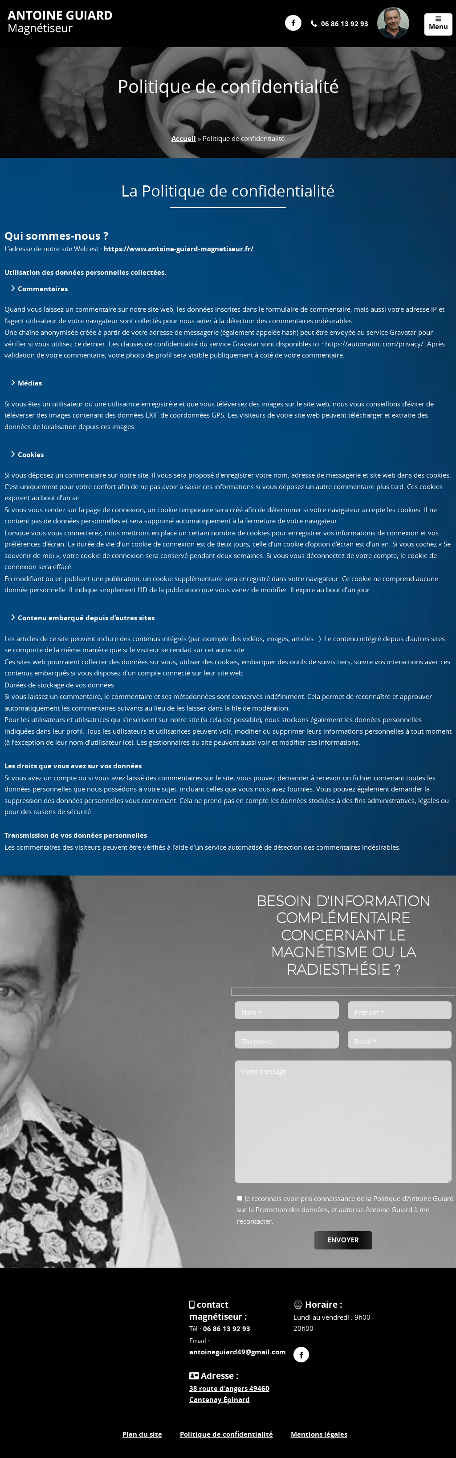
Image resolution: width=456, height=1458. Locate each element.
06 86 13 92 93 (344, 23)
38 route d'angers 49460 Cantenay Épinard (229, 1394)
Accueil (183, 138)
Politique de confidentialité (226, 1434)
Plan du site (142, 1434)
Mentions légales (319, 1434)
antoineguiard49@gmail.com (237, 1352)
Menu (438, 23)
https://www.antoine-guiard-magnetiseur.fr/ (178, 248)
